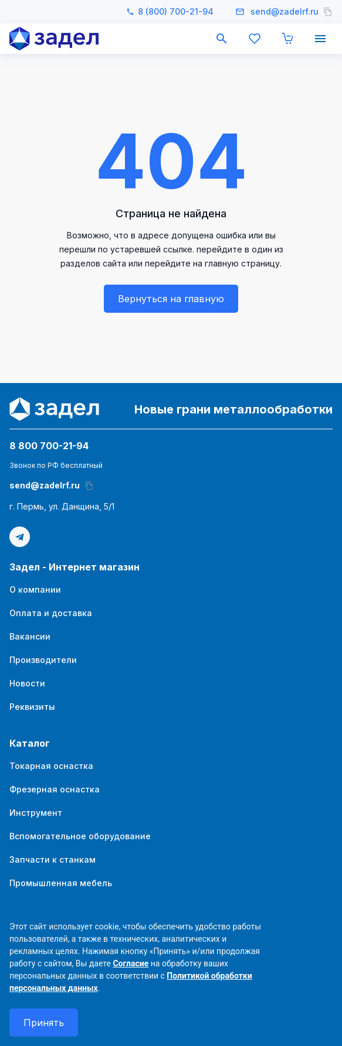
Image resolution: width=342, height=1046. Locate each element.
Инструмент (35, 813)
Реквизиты (32, 707)
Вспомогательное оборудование (80, 836)
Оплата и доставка (50, 613)
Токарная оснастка (51, 766)
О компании (35, 589)
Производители (43, 660)
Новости (27, 683)
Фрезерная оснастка (54, 789)
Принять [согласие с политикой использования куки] (43, 1022)
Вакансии (29, 636)
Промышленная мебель (60, 883)
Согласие (130, 963)
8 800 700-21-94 (49, 446)
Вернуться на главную (171, 299)
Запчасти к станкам (52, 859)
